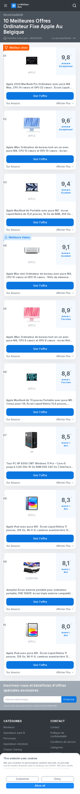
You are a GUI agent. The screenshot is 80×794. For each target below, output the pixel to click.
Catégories (56, 747)
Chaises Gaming (12, 749)
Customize (22, 778)
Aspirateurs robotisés (15, 743)
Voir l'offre (40, 96)
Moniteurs (9, 727)
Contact (54, 727)
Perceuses (9, 738)
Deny (57, 778)
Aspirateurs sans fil (14, 732)
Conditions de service (63, 741)
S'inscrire (68, 699)
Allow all (40, 785)
